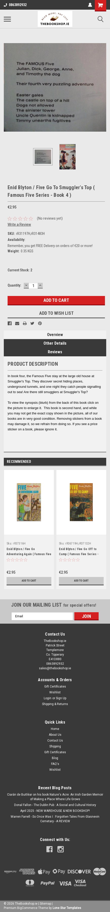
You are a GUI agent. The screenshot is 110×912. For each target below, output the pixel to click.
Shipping (55, 746)
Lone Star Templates (67, 908)
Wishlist (55, 692)
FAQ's (55, 764)
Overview (55, 334)
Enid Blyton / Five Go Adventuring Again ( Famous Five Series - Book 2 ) (29, 554)
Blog (55, 758)
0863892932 (15, 5)
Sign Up (61, 698)
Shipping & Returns (55, 704)
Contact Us (55, 740)
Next (102, 462)
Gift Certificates (55, 686)
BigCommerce (27, 908)
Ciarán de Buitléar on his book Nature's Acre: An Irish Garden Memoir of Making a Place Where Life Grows (55, 797)
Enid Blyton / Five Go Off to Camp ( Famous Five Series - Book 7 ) (79, 554)
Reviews (55, 351)
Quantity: (14, 285)
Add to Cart (29, 580)
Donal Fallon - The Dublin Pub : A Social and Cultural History (55, 805)
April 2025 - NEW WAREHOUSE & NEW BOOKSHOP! (55, 811)
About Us (55, 734)
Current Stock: (20, 270)
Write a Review (19, 224)
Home (55, 729)
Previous (95, 462)
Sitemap (45, 903)
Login (47, 698)
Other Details (55, 343)
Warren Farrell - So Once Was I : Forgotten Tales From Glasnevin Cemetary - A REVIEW (55, 819)
